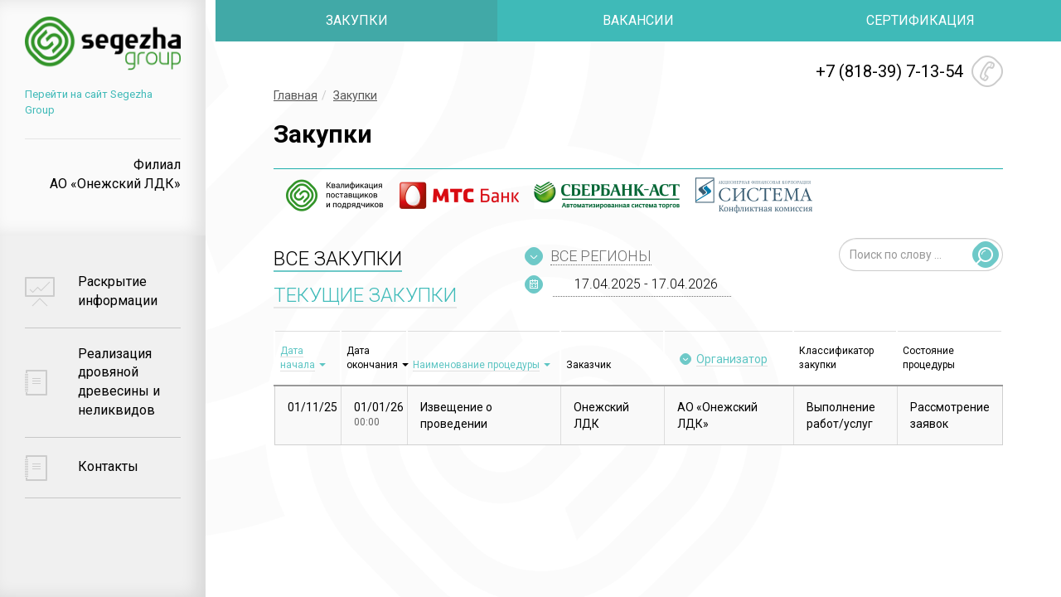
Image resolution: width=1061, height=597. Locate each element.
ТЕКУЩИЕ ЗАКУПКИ (365, 295)
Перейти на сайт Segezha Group (105, 97)
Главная (295, 95)
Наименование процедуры (476, 365)
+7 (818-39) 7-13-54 (889, 71)
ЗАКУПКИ (357, 20)
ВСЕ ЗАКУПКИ (338, 258)
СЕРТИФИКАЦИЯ (920, 20)
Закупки (355, 95)
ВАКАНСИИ (638, 20)
